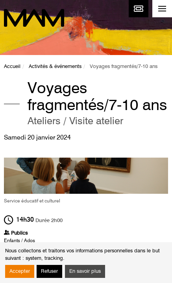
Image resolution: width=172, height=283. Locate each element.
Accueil (12, 66)
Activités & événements (55, 66)
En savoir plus (85, 271)
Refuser (49, 271)
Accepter (19, 271)
